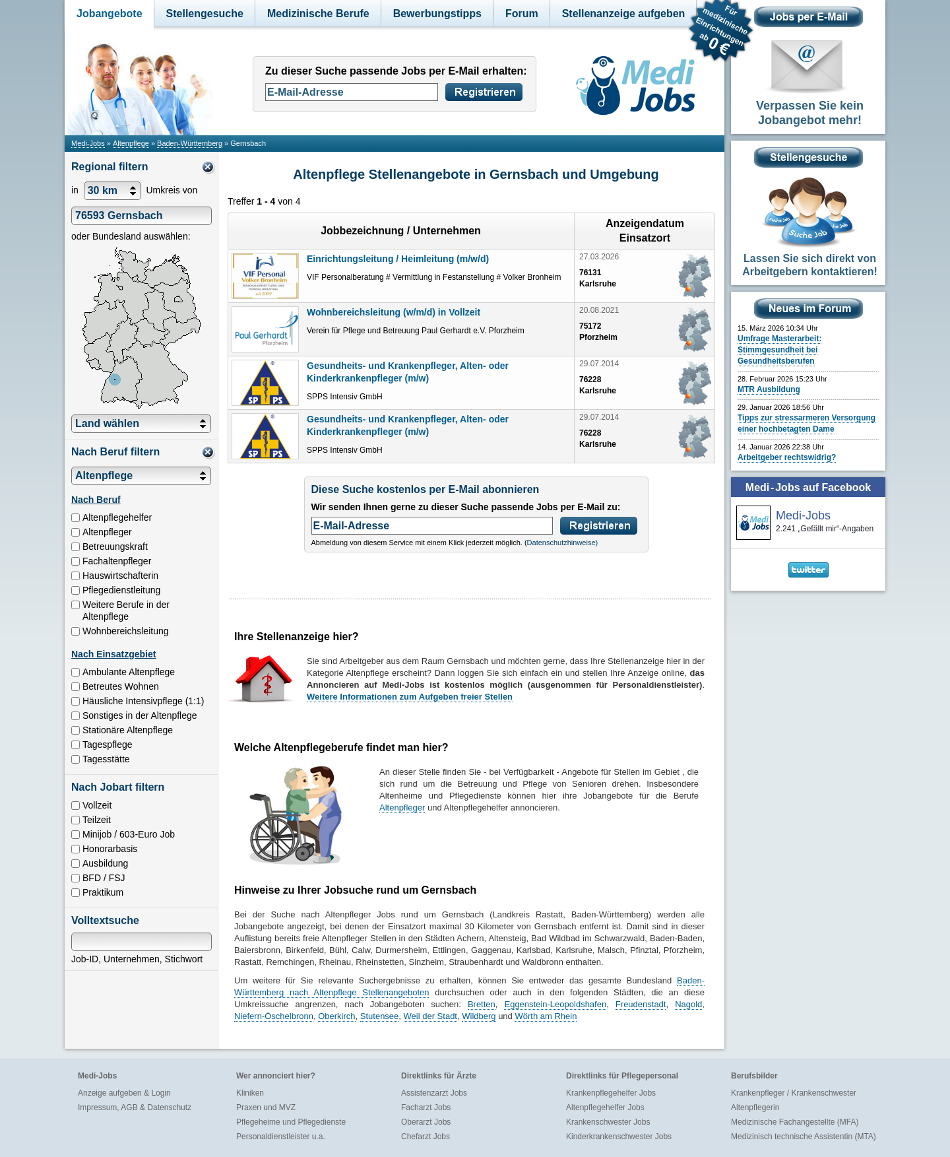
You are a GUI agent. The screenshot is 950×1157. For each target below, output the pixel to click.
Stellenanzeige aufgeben (623, 13)
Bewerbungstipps (437, 13)
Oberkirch (336, 1016)
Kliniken (250, 1093)
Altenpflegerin (755, 1107)
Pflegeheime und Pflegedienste (291, 1122)
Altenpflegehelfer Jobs (605, 1107)
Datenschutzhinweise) (562, 542)
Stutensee (379, 1016)
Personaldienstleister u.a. (280, 1136)
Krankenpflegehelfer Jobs (611, 1093)
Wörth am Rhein (546, 1016)
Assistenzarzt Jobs (434, 1093)
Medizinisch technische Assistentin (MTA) (803, 1136)
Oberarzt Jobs (426, 1122)
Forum (521, 13)
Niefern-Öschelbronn (273, 1016)
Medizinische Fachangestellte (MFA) (794, 1122)
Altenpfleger (402, 807)
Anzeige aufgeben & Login (124, 1093)
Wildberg (478, 1016)
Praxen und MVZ (266, 1107)
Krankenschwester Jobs (608, 1122)
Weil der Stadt (430, 1016)
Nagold (688, 1004)
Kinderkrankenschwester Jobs (619, 1136)
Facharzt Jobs (426, 1107)
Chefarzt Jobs (425, 1136)
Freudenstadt (641, 1004)
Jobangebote (109, 13)
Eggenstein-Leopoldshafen (555, 1004)
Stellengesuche (204, 13)
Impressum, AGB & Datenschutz (134, 1107)
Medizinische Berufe (318, 13)
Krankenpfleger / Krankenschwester (793, 1093)
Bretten (481, 1004)
